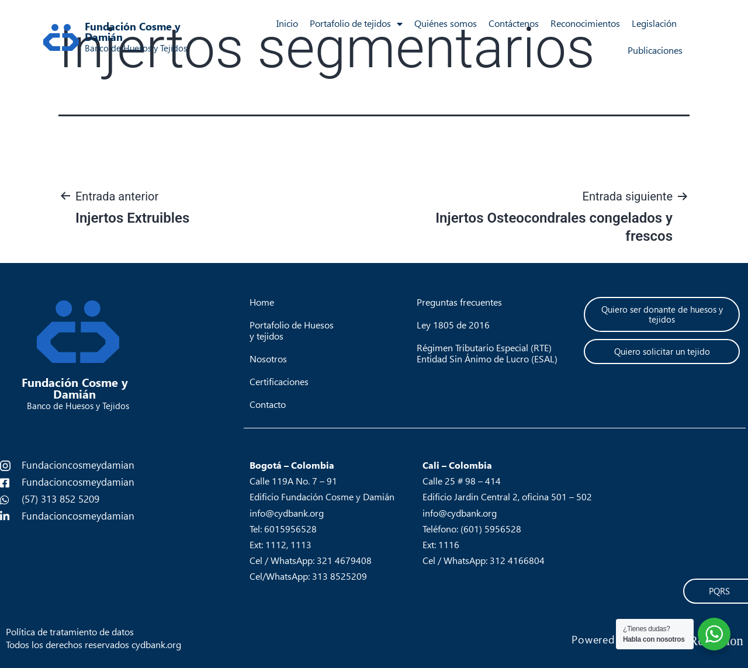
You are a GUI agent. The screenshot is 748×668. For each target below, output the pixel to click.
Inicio (287, 23)
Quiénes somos (445, 23)
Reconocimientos (585, 23)
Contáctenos (514, 23)
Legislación (654, 23)
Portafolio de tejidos (356, 23)
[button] (661, 314)
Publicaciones (655, 50)
